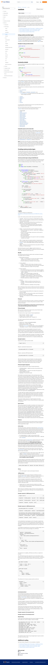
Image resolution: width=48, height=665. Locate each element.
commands (7, 32)
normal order (38, 132)
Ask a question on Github (23, 653)
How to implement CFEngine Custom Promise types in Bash (30, 646)
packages (6, 45)
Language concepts (7, 68)
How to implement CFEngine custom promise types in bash (29, 30)
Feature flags (26, 325)
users (6, 58)
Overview (4, 11)
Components (6, 24)
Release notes (5, 15)
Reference (5, 22)
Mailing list (20, 654)
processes (6, 49)
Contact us (31, 662)
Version (3, 7)
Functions (5, 66)
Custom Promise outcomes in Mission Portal (27, 31)
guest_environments (8, 64)
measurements (7, 39)
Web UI (4, 17)
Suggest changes (40, 9)
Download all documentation (16, 662)
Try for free (44, 2)
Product (37, 2)
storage (6, 56)
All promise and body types (8, 75)
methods (6, 43)
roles (6, 53)
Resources (5, 77)
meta (6, 41)
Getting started (5, 13)
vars (6, 60)
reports (6, 51)
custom (6, 34)
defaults (6, 36)
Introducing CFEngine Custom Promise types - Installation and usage (31, 28)
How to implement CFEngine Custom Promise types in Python (30, 29)
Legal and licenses (25, 662)
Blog (40, 2)
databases (6, 62)
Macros (5, 73)
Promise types (6, 26)
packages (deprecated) (8, 47)
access (6, 28)
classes (6, 30)
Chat (19, 651)
